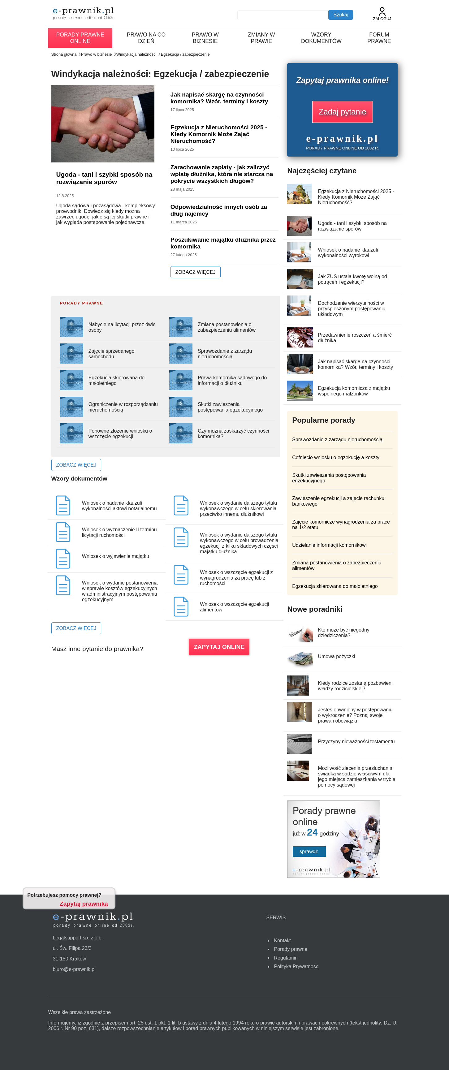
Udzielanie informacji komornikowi (329, 545)
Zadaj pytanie (342, 111)
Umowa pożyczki (336, 656)
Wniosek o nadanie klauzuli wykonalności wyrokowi (348, 252)
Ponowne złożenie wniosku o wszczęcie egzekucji (120, 433)
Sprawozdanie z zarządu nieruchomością (225, 353)
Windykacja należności (136, 54)
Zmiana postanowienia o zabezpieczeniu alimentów (227, 327)
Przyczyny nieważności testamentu (356, 741)
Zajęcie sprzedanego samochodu (112, 353)
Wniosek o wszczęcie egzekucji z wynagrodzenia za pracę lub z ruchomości (236, 578)
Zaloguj (382, 14)
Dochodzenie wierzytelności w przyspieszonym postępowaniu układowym (351, 308)
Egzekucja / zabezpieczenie (185, 54)
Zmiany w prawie (261, 38)
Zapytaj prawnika (84, 903)
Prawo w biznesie (205, 38)
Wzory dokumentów (321, 38)
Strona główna (64, 54)
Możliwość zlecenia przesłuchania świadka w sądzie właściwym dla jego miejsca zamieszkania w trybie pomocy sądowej (356, 776)
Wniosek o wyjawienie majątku (115, 556)
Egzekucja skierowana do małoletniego (117, 380)
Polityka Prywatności (297, 966)
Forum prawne (379, 38)
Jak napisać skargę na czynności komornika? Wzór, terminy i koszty (219, 98)
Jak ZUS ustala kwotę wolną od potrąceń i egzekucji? (352, 279)
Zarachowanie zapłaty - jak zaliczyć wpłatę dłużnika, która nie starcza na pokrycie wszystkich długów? (222, 174)
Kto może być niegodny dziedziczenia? (343, 632)
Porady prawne (291, 949)
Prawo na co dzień (146, 38)
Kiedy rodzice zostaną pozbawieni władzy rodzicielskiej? (355, 685)
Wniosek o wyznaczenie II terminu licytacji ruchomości (119, 532)
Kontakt (282, 940)
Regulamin (286, 957)
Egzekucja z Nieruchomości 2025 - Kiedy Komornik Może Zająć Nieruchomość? (219, 134)
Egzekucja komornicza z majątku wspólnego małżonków (354, 391)
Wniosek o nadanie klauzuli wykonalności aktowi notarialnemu (119, 505)
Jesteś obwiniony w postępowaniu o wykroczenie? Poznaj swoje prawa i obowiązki (355, 715)
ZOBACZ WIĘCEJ (195, 272)
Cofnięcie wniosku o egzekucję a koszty (335, 457)
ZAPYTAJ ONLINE (219, 647)
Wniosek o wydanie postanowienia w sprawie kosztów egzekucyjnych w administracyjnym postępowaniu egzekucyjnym (120, 591)
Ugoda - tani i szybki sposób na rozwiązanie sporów (104, 178)
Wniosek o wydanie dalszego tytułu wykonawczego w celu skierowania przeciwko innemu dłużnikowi (238, 508)
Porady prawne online (80, 38)
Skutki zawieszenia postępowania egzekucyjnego (230, 407)
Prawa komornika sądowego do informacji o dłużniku (232, 380)
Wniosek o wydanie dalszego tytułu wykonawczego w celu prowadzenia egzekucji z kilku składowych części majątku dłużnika (239, 543)
